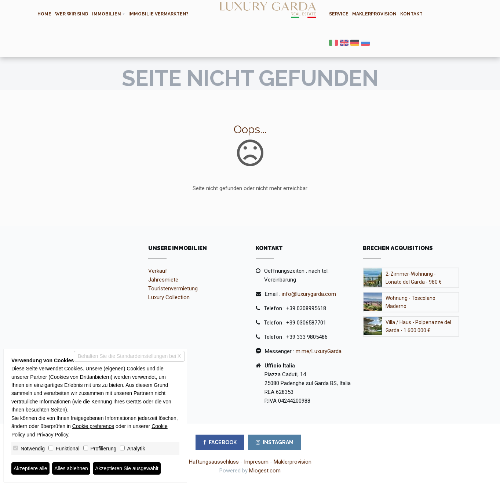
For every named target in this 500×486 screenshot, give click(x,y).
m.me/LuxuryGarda (319, 351)
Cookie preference (93, 426)
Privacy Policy (52, 435)
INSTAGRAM (274, 442)
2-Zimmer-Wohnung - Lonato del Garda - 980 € (414, 278)
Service (338, 14)
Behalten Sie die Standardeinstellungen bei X (129, 356)
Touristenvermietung (173, 288)
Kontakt (411, 14)
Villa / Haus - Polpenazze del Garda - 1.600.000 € (418, 326)
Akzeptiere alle (30, 468)
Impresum (256, 461)
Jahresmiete (163, 279)
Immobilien (106, 14)
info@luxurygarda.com (309, 294)
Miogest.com (265, 470)
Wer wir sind (71, 14)
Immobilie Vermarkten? (158, 14)
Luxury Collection (169, 297)
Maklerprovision (374, 14)
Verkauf (157, 271)
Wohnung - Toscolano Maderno (410, 302)
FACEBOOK (220, 442)
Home (44, 14)
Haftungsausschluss (214, 461)
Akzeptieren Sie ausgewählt (127, 468)
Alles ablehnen (71, 468)
